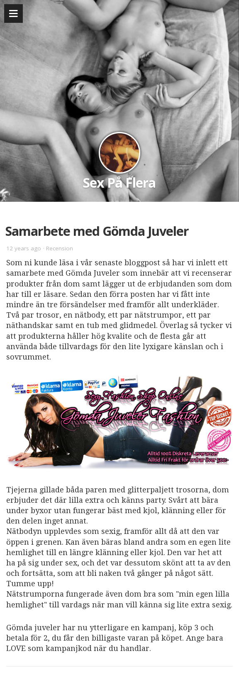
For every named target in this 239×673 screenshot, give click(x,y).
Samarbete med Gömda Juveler (97, 231)
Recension (59, 248)
